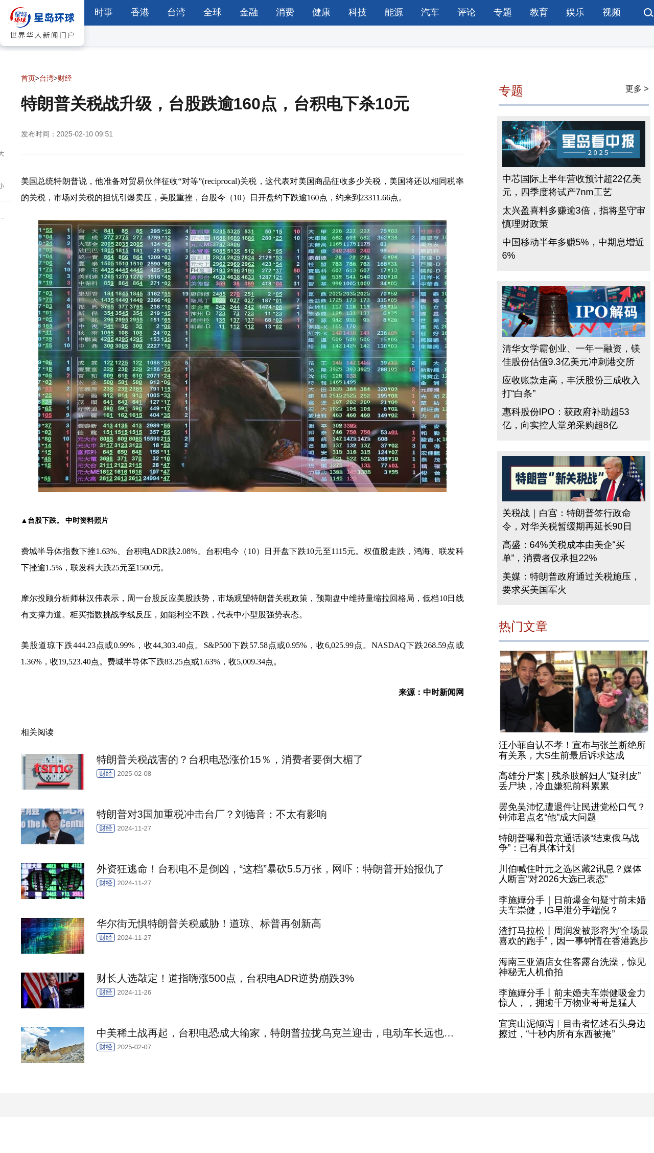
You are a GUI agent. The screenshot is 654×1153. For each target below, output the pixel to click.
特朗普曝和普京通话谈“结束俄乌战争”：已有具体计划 (569, 843)
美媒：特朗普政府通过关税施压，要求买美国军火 (571, 583)
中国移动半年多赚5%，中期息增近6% (573, 249)
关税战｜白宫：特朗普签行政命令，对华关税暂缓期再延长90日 (567, 520)
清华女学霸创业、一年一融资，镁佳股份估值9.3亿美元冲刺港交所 (571, 355)
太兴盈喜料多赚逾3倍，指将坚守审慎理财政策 (573, 217)
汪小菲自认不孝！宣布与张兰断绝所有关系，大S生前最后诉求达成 (572, 750)
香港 (140, 12)
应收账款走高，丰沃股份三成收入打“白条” (571, 387)
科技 (357, 12)
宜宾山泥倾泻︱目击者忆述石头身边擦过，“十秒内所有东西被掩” (572, 1029)
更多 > (637, 88)
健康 (321, 12)
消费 (285, 12)
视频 (611, 12)
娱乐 (575, 12)
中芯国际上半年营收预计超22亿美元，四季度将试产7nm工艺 (571, 185)
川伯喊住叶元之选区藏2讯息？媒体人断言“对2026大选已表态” (570, 874)
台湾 (176, 12)
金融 (249, 12)
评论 (466, 12)
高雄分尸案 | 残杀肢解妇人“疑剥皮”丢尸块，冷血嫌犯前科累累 (570, 781)
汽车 (430, 12)
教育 (539, 12)
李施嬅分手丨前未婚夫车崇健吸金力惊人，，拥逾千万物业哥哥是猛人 (572, 998)
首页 (28, 78)
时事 (104, 12)
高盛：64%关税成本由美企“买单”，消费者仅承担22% (563, 551)
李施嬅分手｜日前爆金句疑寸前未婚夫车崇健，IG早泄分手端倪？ (572, 905)
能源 (394, 12)
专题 (503, 12)
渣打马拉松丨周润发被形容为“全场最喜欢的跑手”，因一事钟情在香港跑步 (574, 936)
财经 (65, 78)
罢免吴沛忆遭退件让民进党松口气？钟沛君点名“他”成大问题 (572, 812)
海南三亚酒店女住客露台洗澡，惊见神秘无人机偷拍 (572, 967)
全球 (212, 12)
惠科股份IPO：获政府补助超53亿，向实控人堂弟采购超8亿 (565, 418)
